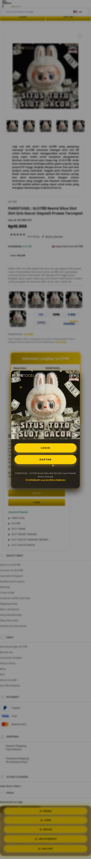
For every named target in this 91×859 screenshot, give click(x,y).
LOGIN (46, 447)
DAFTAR (45, 459)
